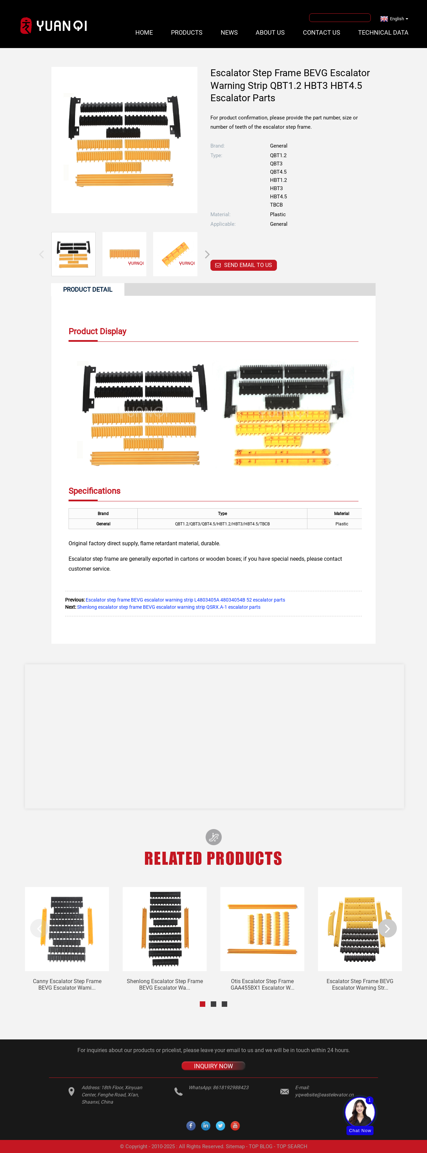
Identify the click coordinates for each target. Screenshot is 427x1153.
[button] (208, 254)
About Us (270, 32)
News (229, 32)
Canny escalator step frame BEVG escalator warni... (67, 984)
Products (187, 32)
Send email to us (248, 265)
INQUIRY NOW (213, 1066)
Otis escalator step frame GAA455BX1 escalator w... (262, 984)
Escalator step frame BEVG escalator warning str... (360, 984)
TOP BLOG (260, 1146)
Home (144, 32)
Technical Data (383, 32)
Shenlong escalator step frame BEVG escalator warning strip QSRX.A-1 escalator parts (168, 607)
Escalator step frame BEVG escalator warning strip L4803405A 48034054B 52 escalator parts (185, 600)
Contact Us (321, 32)
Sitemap (235, 1146)
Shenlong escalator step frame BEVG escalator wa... (165, 984)
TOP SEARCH (292, 1146)
